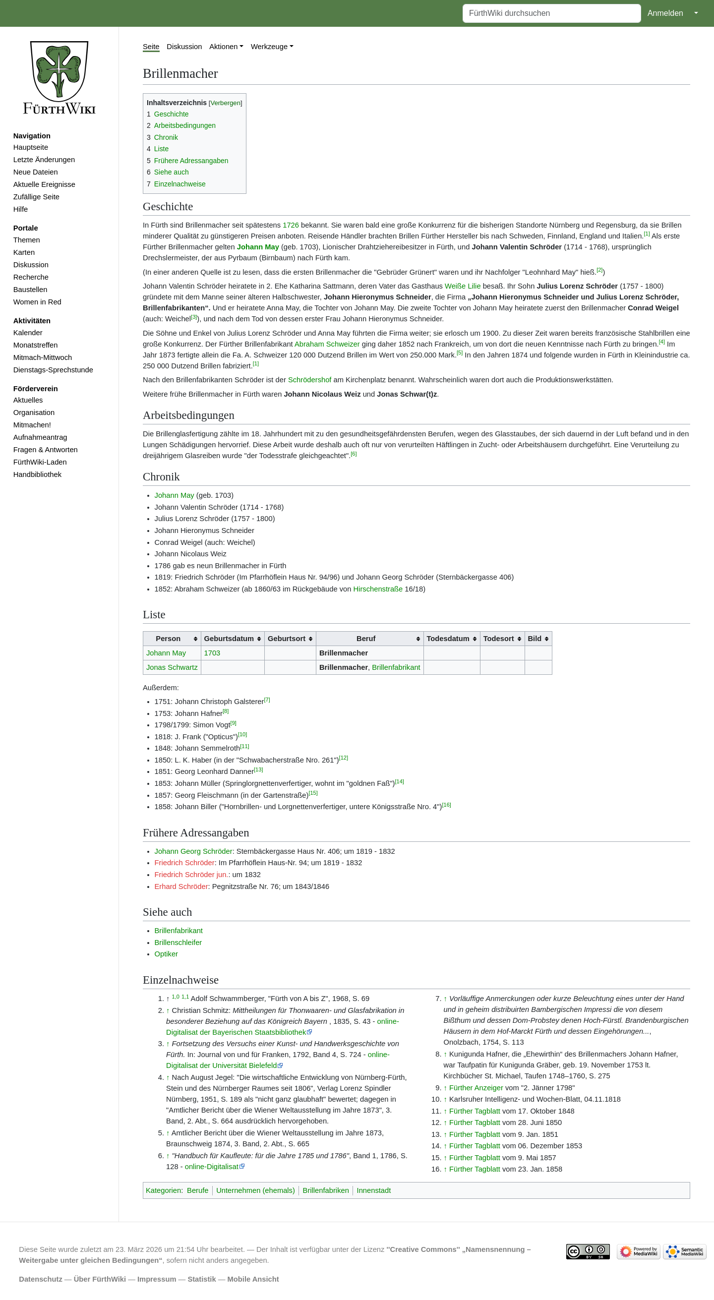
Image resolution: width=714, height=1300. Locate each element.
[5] (460, 352)
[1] (647, 233)
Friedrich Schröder (185, 863)
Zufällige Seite (36, 197)
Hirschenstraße (378, 589)
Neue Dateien (35, 172)
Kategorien (163, 1190)
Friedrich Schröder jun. (192, 875)
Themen (26, 240)
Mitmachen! (32, 425)
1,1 (185, 997)
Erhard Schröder (181, 886)
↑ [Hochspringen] (168, 1010)
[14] (399, 781)
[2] (599, 270)
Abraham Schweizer (327, 344)
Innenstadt (374, 1190)
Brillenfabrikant (396, 667)
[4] (662, 342)
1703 (212, 653)
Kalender (28, 333)
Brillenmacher (343, 653)
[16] (446, 805)
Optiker (166, 954)
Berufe (197, 1190)
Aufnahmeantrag (40, 437)
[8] (226, 711)
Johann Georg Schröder (194, 851)
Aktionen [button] (223, 47)
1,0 (175, 997)
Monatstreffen (35, 345)
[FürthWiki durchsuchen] (552, 13)
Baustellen (30, 290)
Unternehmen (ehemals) (255, 1190)
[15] (312, 793)
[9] (234, 723)
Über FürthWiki (100, 1279)
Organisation (34, 412)
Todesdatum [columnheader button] (447, 639)
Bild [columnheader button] (534, 639)
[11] (244, 746)
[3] (194, 317)
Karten (24, 252)
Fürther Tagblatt (474, 1111)
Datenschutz (40, 1279)
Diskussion (31, 265)
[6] (354, 454)
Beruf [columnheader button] (366, 639)
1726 (291, 225)
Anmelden (665, 13)
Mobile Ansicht (253, 1279)
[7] (267, 700)
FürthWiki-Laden (40, 462)
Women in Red (37, 302)
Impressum (157, 1279)
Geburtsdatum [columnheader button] (229, 639)
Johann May (258, 247)
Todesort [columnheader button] (498, 639)
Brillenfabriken (326, 1190)
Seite (151, 47)
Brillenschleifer (178, 942)
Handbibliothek (37, 474)
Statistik (201, 1279)
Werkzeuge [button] (269, 47)
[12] (343, 758)
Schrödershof (310, 380)
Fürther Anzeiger (476, 1088)
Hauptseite (30, 147)
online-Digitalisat (211, 1167)
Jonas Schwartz (172, 667)
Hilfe (20, 209)
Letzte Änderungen (44, 160)
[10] (242, 734)
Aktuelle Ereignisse (44, 184)
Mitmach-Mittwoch (42, 357)
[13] (258, 769)
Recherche (31, 277)
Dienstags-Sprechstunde (53, 370)
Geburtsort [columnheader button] (286, 639)
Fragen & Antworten (45, 450)
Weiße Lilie (463, 286)
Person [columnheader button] (168, 639)
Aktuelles (28, 400)
